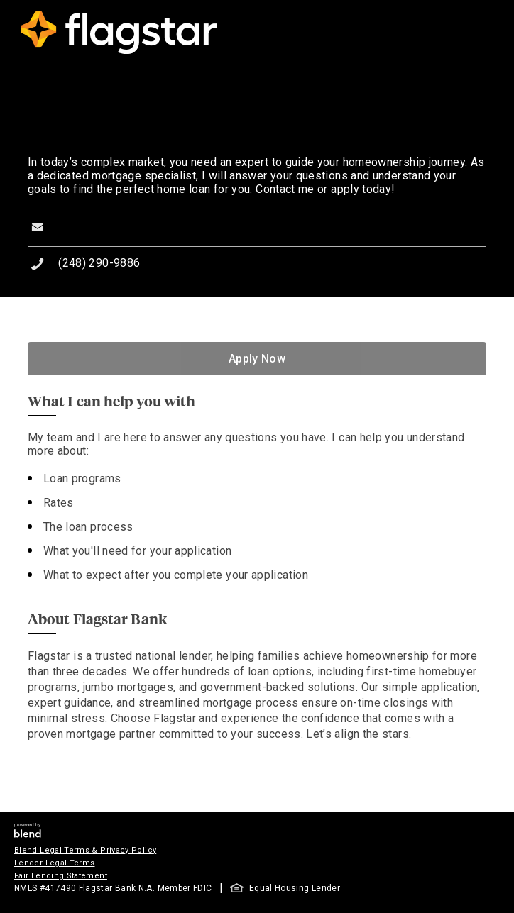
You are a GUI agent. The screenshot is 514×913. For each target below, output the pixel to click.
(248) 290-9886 (99, 263)
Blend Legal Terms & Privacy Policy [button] (85, 850)
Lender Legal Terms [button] (54, 863)
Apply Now (257, 358)
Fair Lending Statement (60, 875)
